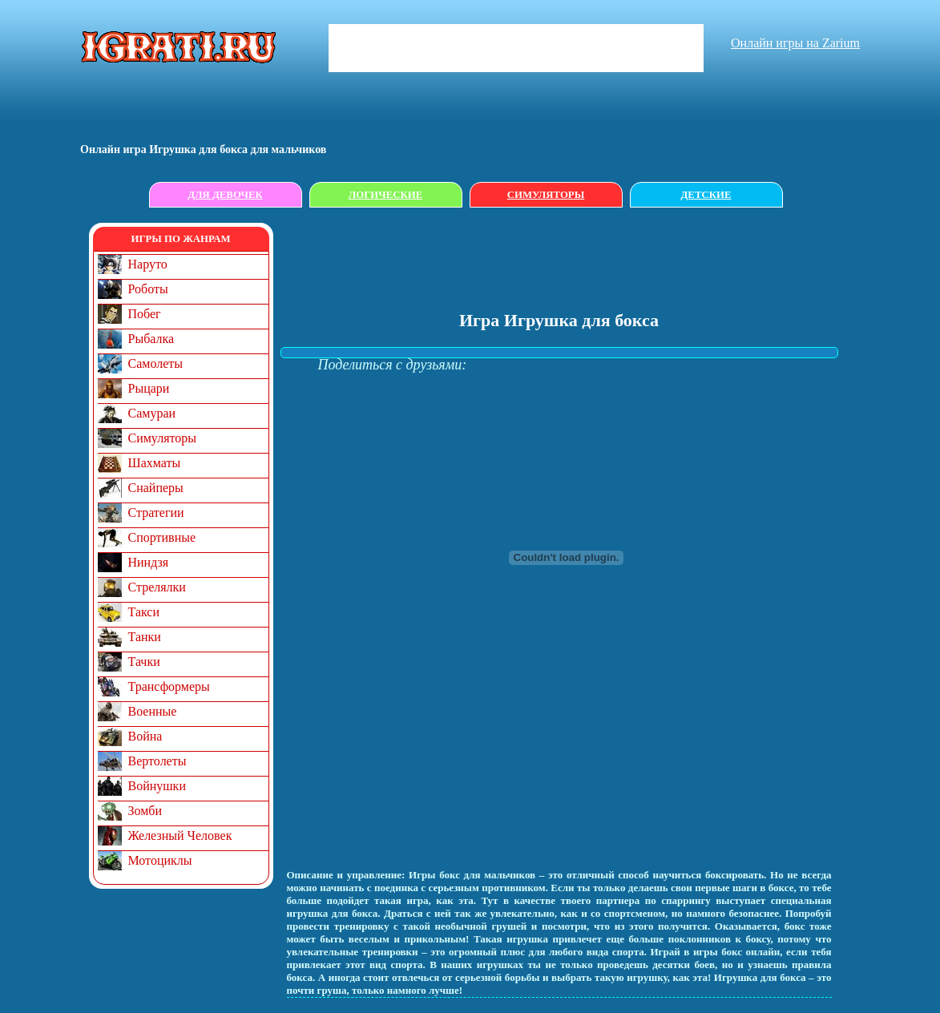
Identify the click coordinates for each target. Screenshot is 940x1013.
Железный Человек (180, 835)
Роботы (148, 289)
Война (145, 736)
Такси (144, 612)
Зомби (145, 810)
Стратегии (156, 512)
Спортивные (162, 537)
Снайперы (156, 487)
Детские (706, 194)
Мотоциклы (160, 860)
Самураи (152, 413)
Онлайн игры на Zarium (795, 43)
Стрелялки (157, 587)
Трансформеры (169, 686)
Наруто (147, 264)
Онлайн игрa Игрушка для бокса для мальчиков (203, 149)
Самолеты (156, 363)
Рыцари (149, 388)
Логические (386, 194)
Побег (144, 314)
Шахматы (154, 463)
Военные (152, 711)
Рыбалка (151, 338)
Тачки (144, 661)
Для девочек (225, 194)
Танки (144, 637)
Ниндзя (148, 562)
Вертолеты (157, 761)
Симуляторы (545, 194)
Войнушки (157, 786)
